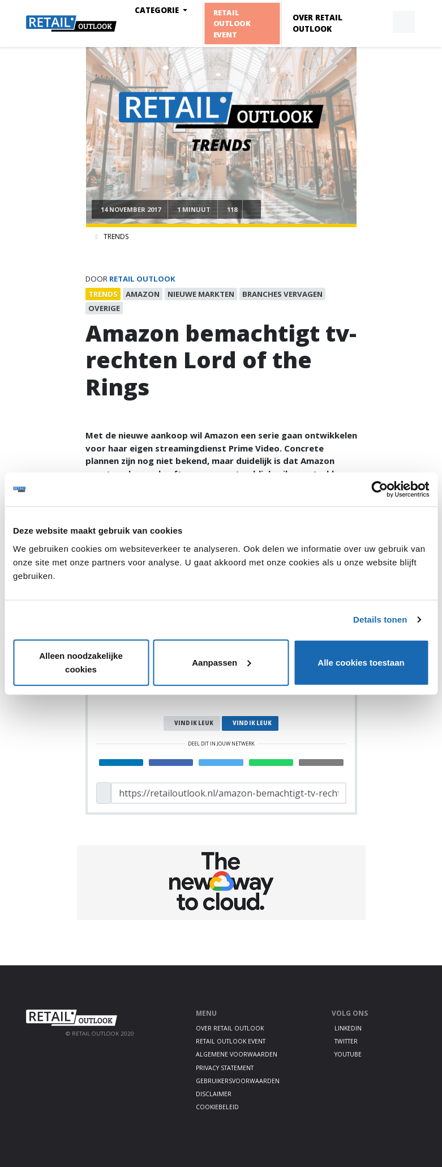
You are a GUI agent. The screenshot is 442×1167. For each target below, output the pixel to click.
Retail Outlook (142, 279)
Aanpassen (221, 662)
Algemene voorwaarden (236, 1054)
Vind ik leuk (193, 723)
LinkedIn (348, 1028)
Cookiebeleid (217, 1107)
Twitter (346, 1041)
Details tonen (380, 619)
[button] (377, 22)
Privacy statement (225, 1068)
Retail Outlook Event (231, 23)
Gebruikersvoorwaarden (238, 1081)
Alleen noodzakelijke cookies (81, 662)
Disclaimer (213, 1094)
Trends (116, 236)
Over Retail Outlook (317, 23)
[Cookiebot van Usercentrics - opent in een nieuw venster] (379, 489)
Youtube (348, 1054)
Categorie (158, 10)
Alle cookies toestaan (360, 662)
